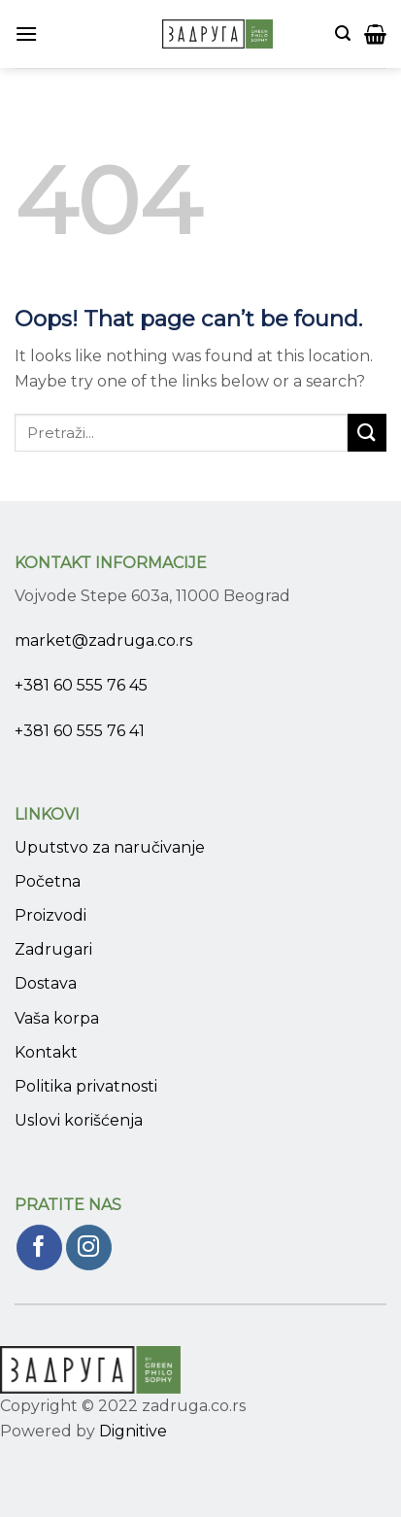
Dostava (46, 983)
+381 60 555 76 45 (81, 685)
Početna (48, 881)
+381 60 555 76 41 (80, 731)
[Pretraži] (343, 33)
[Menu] (26, 33)
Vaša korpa (57, 1018)
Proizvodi (50, 915)
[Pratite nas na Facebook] (39, 1247)
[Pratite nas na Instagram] (89, 1247)
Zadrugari (53, 949)
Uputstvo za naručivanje (110, 847)
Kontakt (46, 1052)
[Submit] (367, 433)
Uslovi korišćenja (79, 1120)
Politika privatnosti (86, 1086)
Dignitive (133, 1431)
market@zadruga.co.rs (103, 640)
